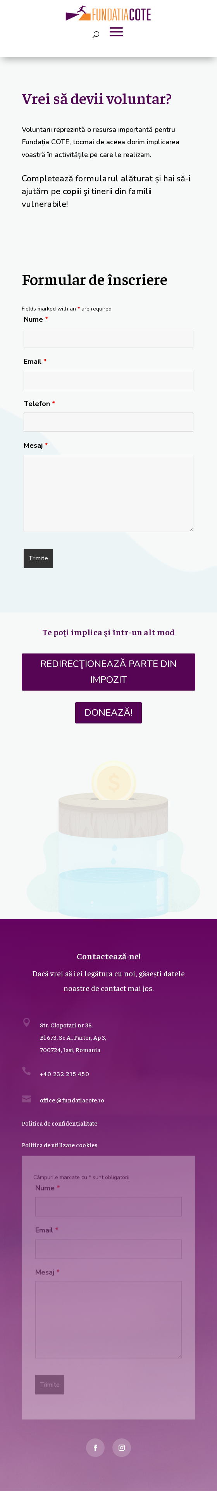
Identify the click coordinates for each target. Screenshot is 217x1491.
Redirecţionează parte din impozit (108, 672)
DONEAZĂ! (108, 712)
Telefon (39, 403)
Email (35, 361)
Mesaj (36, 445)
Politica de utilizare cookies (59, 1144)
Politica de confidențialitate (59, 1123)
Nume (36, 319)
